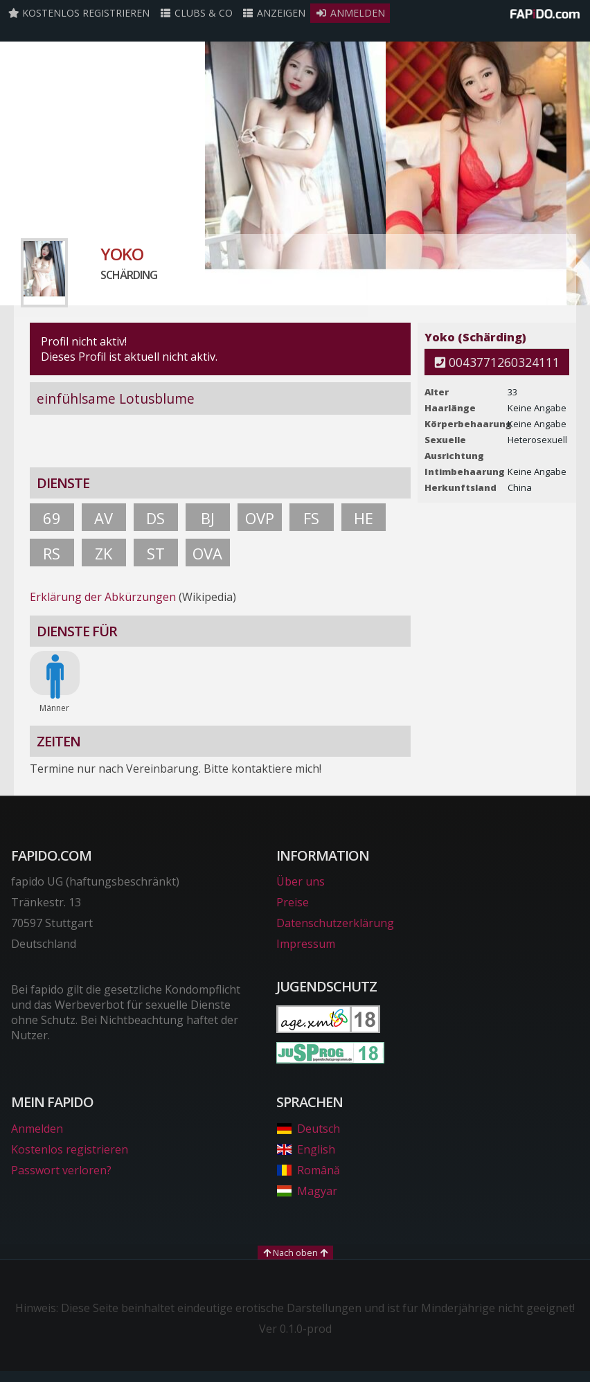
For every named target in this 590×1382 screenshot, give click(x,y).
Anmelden (350, 12)
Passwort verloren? (61, 1170)
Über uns (300, 881)
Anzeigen (274, 12)
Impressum (305, 943)
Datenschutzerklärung (335, 923)
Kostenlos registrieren (79, 12)
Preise (292, 902)
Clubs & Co (196, 12)
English (305, 1149)
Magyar (306, 1191)
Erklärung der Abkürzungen (103, 596)
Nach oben (295, 1252)
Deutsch (307, 1128)
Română (307, 1170)
